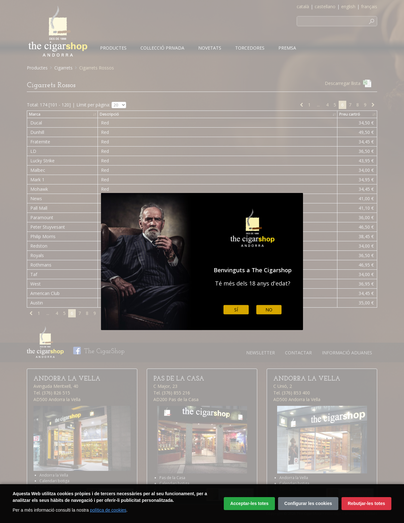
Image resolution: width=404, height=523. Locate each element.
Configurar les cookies (308, 503)
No (268, 310)
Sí (236, 310)
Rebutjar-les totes (366, 503)
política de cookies (108, 510)
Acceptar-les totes (249, 503)
